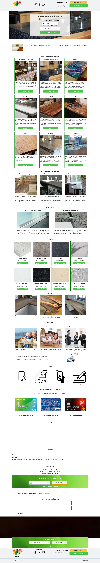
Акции (32, 9)
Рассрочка (50, 9)
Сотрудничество (63, 556)
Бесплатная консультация (78, 5)
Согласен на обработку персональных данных (50, 546)
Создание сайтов (84, 560)
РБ (30, 556)
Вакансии (46, 556)
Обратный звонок (78, 553)
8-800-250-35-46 (62, 3)
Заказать (26, 91)
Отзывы (61, 9)
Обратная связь (78, 556)
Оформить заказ (22, 263)
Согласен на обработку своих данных (50, 486)
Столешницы (16, 556)
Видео (56, 9)
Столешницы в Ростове (18, 9)
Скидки (38, 9)
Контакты (67, 9)
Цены (27, 9)
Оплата (43, 9)
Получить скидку (50, 32)
